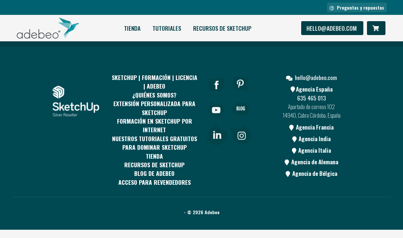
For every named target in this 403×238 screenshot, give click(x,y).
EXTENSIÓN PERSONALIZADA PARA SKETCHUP (154, 107)
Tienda (132, 28)
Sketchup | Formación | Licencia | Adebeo (154, 81)
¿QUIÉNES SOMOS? (154, 95)
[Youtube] (216, 118)
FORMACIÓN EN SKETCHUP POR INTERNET (154, 125)
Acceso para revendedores (154, 182)
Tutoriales (166, 28)
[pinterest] (240, 93)
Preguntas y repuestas (357, 7)
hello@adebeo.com (332, 28)
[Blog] (240, 118)
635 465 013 (311, 98)
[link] (217, 133)
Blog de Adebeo (154, 173)
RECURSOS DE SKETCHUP (222, 28)
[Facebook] (216, 93)
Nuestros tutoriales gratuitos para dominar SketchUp (154, 142)
